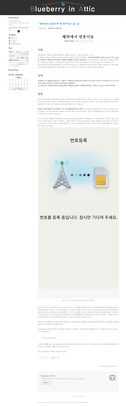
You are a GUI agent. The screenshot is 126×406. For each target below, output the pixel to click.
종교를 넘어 (22, 62)
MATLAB (26, 54)
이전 (74, 396)
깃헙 (27, 52)
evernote (16, 60)
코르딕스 (16, 54)
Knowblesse (41, 402)
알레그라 (11, 62)
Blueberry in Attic (48, 376)
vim (19, 52)
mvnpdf (27, 56)
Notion (27, 58)
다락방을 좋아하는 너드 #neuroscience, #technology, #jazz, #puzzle (63, 379)
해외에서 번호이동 (19, 56)
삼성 (27, 60)
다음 (81, 396)
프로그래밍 (12, 56)
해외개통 (17, 66)
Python (11, 60)
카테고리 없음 (68, 41)
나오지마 (11, 54)
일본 (22, 54)
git (16, 52)
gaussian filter (12, 58)
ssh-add (16, 62)
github (22, 58)
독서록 (18, 58)
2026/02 (19, 77)
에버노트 (21, 64)
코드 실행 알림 (14, 64)
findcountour (22, 60)
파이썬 (11, 52)
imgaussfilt (23, 52)
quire (14, 52)
